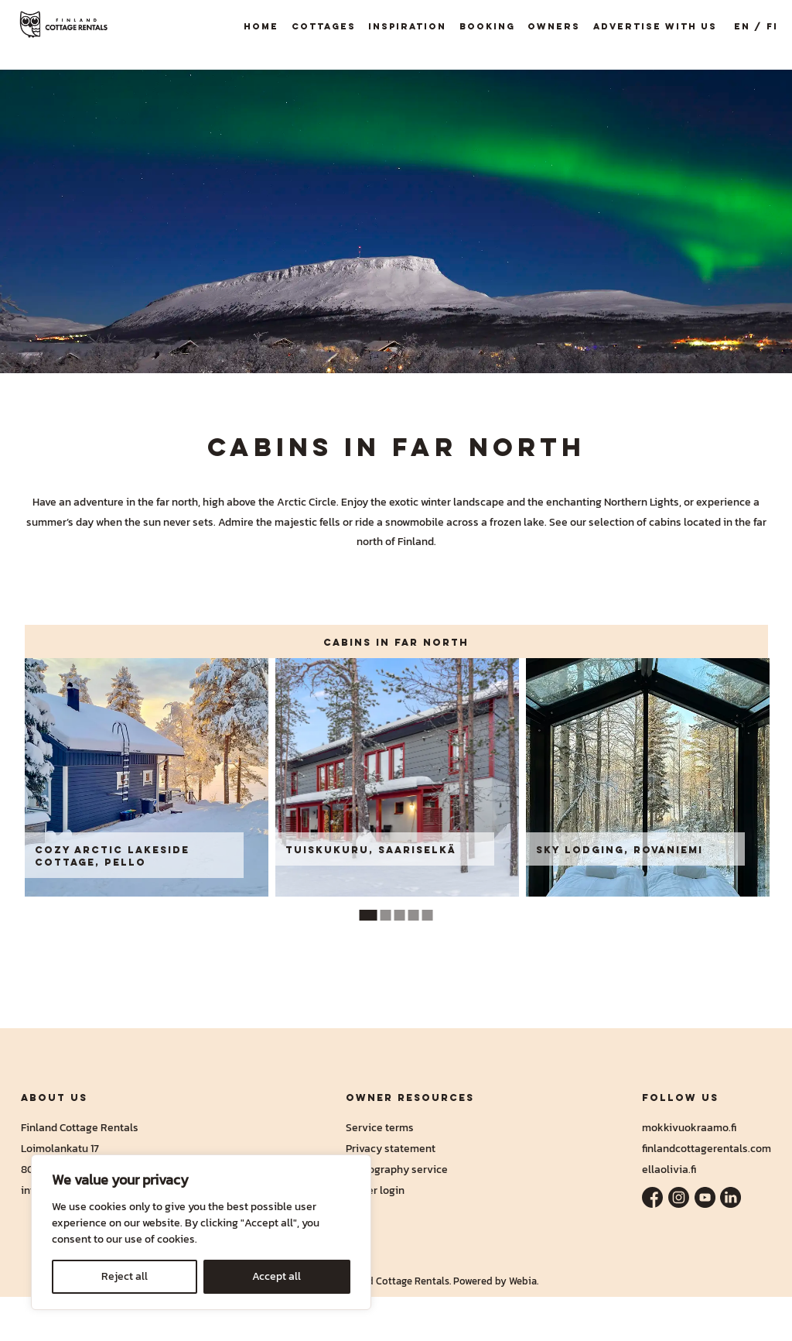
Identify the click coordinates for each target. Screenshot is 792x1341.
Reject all (124, 1276)
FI (772, 26)
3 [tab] (399, 915)
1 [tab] (368, 915)
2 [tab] (386, 915)
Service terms (380, 1127)
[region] (201, 1232)
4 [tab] (413, 915)
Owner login (375, 1190)
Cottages (324, 26)
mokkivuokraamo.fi (689, 1127)
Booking (487, 26)
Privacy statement (390, 1148)
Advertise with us (655, 26)
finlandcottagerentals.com (706, 1148)
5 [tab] (427, 915)
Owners (553, 26)
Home (261, 26)
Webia (523, 1281)
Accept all (276, 1276)
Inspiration (407, 26)
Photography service (397, 1169)
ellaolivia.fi (669, 1169)
